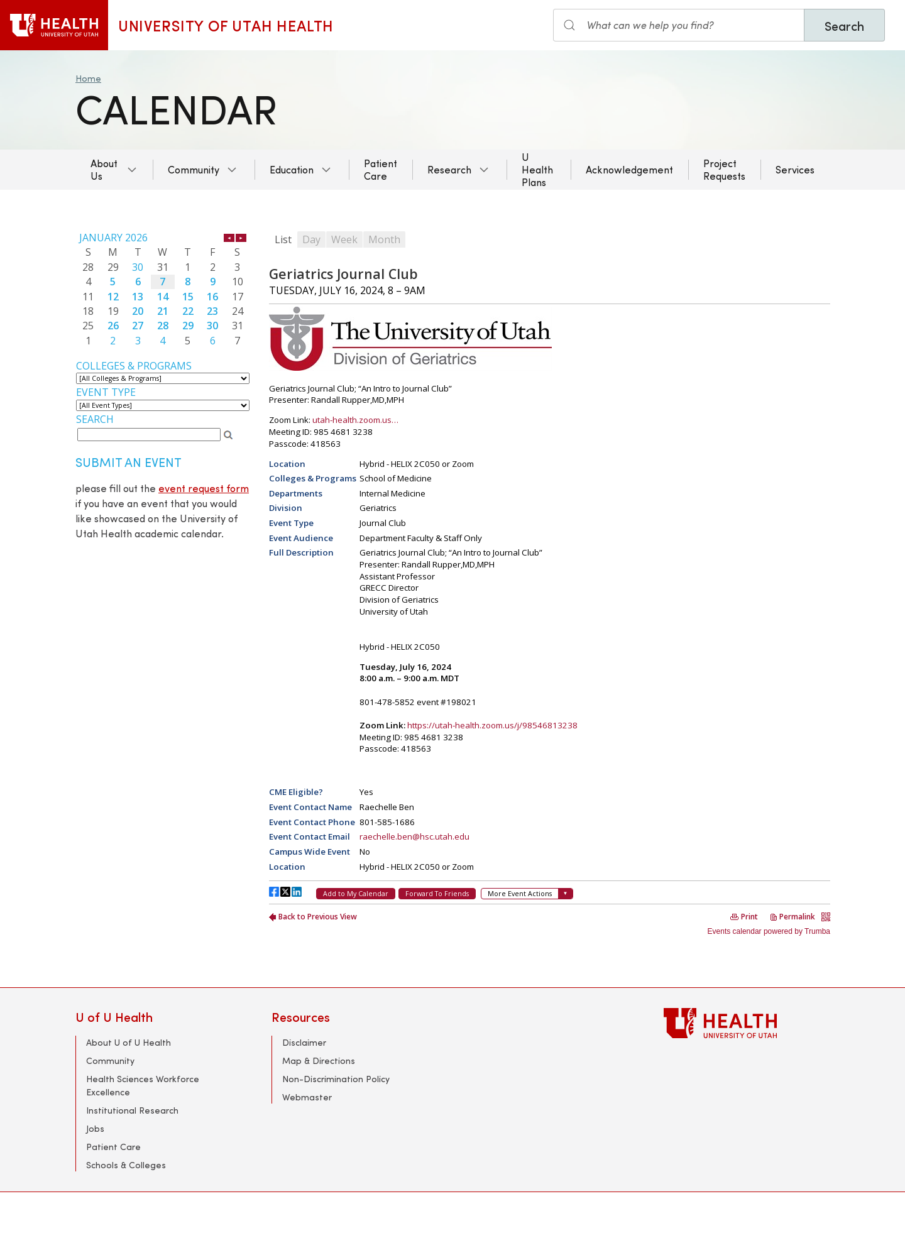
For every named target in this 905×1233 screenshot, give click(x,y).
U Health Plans (537, 169)
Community (193, 169)
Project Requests (724, 169)
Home (88, 78)
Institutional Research (132, 1110)
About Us (104, 169)
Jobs (95, 1128)
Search (844, 25)
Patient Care (380, 169)
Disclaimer (304, 1042)
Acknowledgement (629, 169)
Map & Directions (318, 1060)
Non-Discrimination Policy (336, 1079)
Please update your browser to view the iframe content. (162, 289)
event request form (203, 488)
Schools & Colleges (126, 1165)
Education (292, 169)
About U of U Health (128, 1042)
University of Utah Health (226, 25)
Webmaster (307, 1097)
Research (449, 169)
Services (795, 169)
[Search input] (678, 25)
